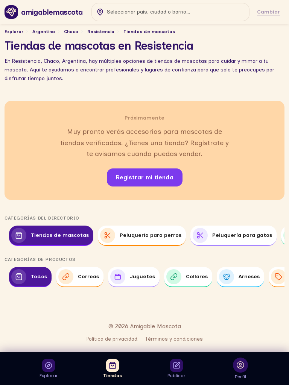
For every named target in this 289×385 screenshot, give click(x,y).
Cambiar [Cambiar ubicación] (268, 12)
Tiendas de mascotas (149, 31)
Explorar (14, 31)
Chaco (71, 31)
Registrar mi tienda (144, 177)
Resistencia (100, 31)
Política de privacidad (112, 339)
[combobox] (170, 12)
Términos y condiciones (174, 339)
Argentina (43, 31)
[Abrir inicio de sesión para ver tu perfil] (240, 369)
